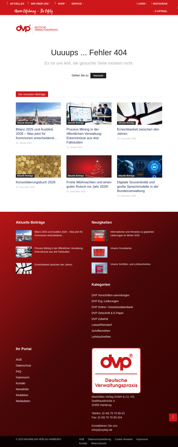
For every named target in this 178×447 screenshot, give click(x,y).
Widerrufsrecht (98, 443)
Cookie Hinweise (124, 439)
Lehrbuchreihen (101, 336)
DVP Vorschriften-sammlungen (110, 295)
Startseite (98, 75)
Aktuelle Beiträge (25, 123)
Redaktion (22, 395)
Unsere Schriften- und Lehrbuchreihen (130, 264)
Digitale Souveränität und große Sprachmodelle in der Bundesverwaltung (138, 186)
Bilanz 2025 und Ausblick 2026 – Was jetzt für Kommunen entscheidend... (36, 133)
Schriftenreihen (101, 330)
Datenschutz (23, 365)
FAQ (18, 371)
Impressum (22, 377)
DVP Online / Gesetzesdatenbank (112, 307)
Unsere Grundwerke (121, 248)
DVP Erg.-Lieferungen (105, 301)
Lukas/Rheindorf (102, 324)
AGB (19, 359)
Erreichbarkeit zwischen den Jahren (53, 264)
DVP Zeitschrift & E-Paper (108, 313)
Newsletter (22, 389)
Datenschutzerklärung (99, 439)
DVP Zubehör (100, 318)
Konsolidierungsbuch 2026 (35, 182)
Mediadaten (23, 401)
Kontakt (20, 383)
